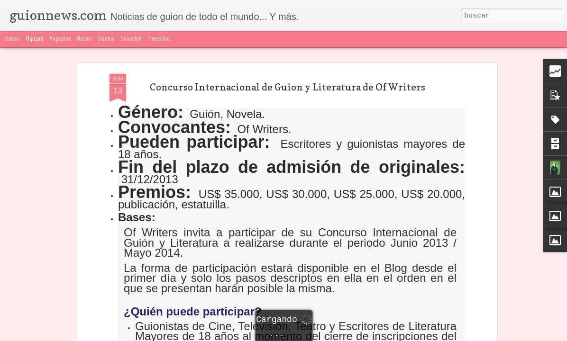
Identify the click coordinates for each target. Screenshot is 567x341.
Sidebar (106, 39)
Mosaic (84, 39)
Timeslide (159, 39)
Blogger (472, 335)
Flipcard (35, 39)
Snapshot (131, 39)
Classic (12, 39)
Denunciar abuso (506, 335)
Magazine (60, 39)
